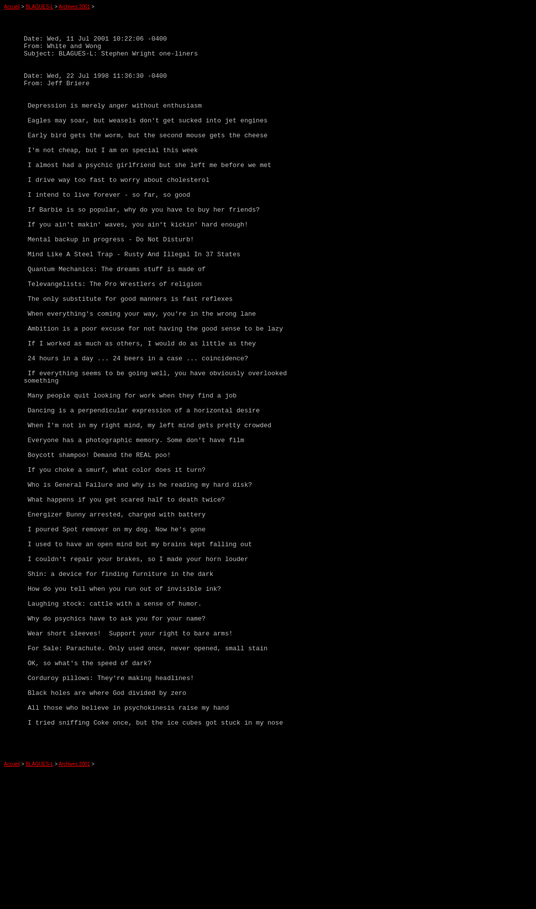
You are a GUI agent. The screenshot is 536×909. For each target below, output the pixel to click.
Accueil (12, 6)
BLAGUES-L (40, 6)
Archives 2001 (74, 6)
